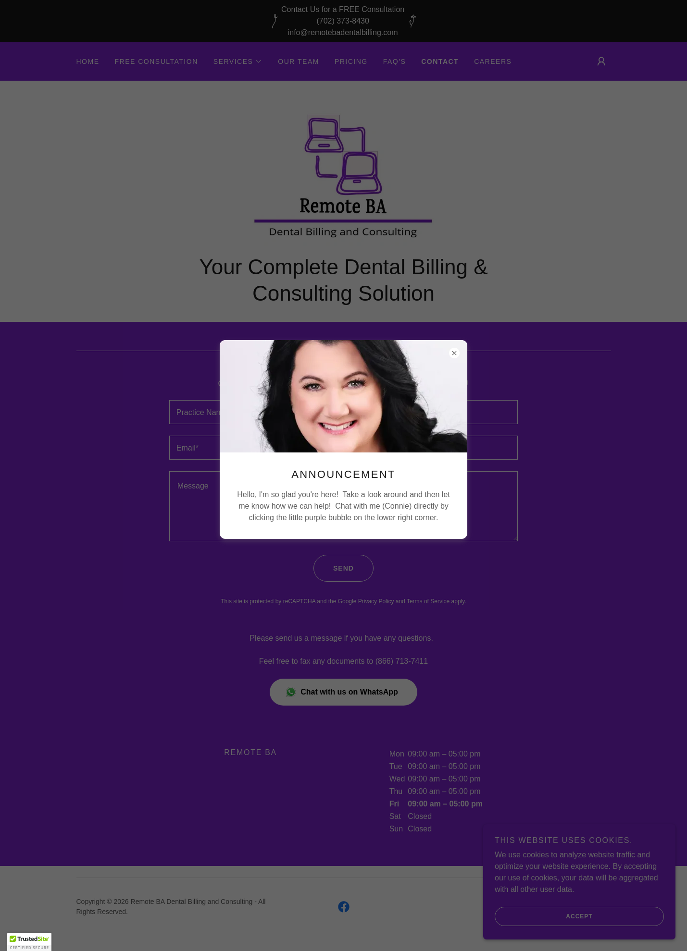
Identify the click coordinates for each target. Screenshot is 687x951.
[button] (29, 942)
